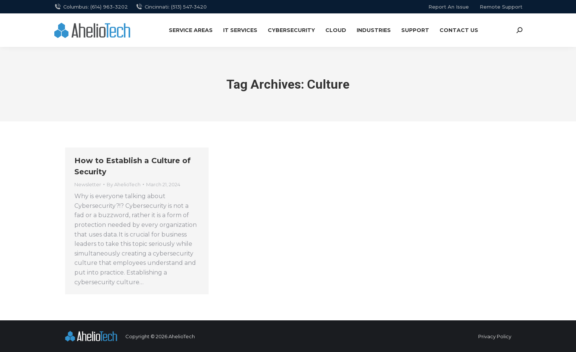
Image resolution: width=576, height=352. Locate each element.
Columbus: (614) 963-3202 (91, 6)
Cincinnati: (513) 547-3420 (171, 6)
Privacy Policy (494, 336)
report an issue (448, 7)
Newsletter (87, 184)
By (124, 184)
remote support (501, 7)
